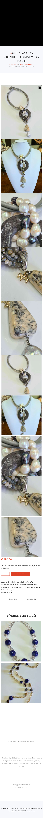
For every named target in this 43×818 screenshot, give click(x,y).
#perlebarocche (20, 587)
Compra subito (20, 573)
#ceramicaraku (9, 585)
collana (8, 590)
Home (11, 64)
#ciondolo (18, 585)
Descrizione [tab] (13, 599)
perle (13, 590)
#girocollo (11, 587)
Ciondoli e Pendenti (25, 64)
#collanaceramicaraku (29, 585)
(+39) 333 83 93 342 (21, 787)
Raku (32, 582)
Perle (28, 582)
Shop (16, 64)
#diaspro (4, 587)
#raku (3, 590)
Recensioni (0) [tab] (31, 599)
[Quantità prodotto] (5, 574)
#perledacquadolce (33, 587)
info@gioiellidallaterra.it (21, 785)
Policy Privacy (30, 811)
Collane (23, 582)
